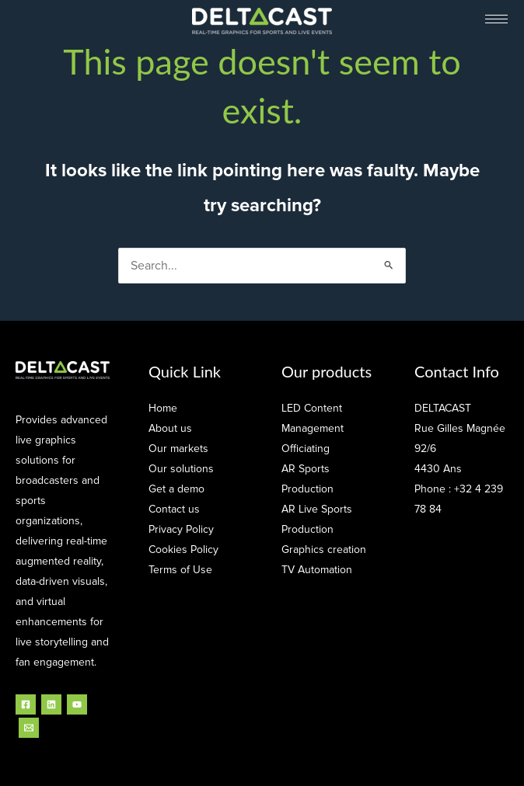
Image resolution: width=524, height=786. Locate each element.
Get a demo (176, 489)
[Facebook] (26, 704)
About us (170, 428)
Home (162, 408)
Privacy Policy (181, 529)
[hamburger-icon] (496, 19)
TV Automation (316, 569)
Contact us (174, 509)
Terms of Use (180, 569)
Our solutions (181, 468)
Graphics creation (323, 549)
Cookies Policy (183, 549)
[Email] (29, 728)
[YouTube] (77, 704)
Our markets (178, 448)
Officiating (305, 448)
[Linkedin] (51, 704)
